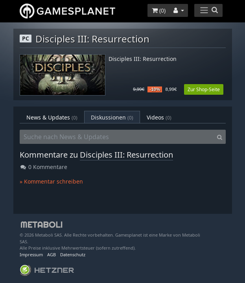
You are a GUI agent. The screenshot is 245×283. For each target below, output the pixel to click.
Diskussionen (112, 117)
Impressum (31, 254)
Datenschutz (72, 254)
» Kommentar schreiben (51, 181)
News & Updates (51, 117)
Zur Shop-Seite (204, 89)
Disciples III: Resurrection (143, 59)
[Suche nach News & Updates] (117, 137)
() (159, 10)
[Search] (220, 137)
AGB (51, 254)
